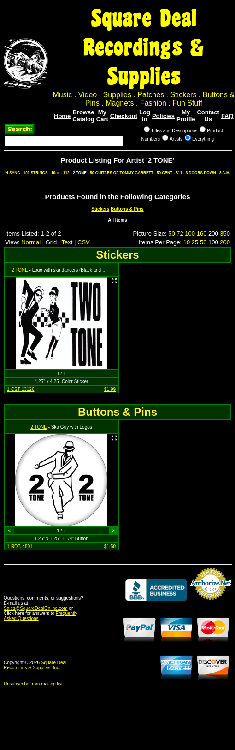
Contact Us (208, 116)
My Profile (185, 116)
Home (62, 115)
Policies (163, 115)
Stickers (183, 95)
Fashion (153, 103)
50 (171, 233)
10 (186, 242)
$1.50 (110, 546)
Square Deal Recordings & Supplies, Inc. (35, 665)
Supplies (117, 95)
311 (179, 173)
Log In (144, 116)
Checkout (123, 115)
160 (202, 233)
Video (87, 95)
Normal (31, 242)
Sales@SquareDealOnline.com (36, 608)
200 (225, 242)
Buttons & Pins (127, 209)
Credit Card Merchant (210, 603)
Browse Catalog (83, 116)
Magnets (120, 103)
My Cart (102, 116)
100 (190, 233)
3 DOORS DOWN (201, 173)
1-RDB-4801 (20, 546)
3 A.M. (224, 173)
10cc (55, 173)
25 (195, 242)
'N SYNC (12, 173)
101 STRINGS (36, 173)
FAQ (227, 115)
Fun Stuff (187, 103)
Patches (150, 95)
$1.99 (110, 389)
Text (67, 242)
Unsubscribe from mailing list (33, 683)
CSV (83, 242)
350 (225, 233)
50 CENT (164, 173)
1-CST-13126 (20, 389)
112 (66, 173)
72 (179, 233)
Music (62, 95)
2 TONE (20, 269)
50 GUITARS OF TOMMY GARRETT (121, 173)
